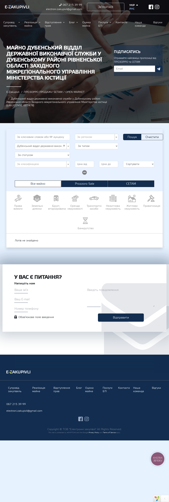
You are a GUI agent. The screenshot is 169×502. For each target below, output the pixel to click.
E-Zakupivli (12, 92)
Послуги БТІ (103, 24)
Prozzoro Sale (84, 184)
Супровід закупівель (10, 24)
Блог (72, 22)
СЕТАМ (131, 184)
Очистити (152, 137)
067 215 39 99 (72, 5)
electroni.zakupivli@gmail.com (64, 9)
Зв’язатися (105, 7)
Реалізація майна (30, 24)
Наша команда (140, 24)
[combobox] (96, 137)
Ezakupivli (17, 7)
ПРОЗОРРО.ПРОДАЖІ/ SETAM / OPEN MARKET (54, 92)
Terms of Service (109, 432)
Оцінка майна (86, 24)
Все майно (38, 184)
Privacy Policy (94, 432)
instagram (157, 7)
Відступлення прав (53, 24)
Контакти (121, 22)
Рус (131, 9)
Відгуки (157, 22)
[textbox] (95, 137)
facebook (151, 7)
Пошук (132, 137)
